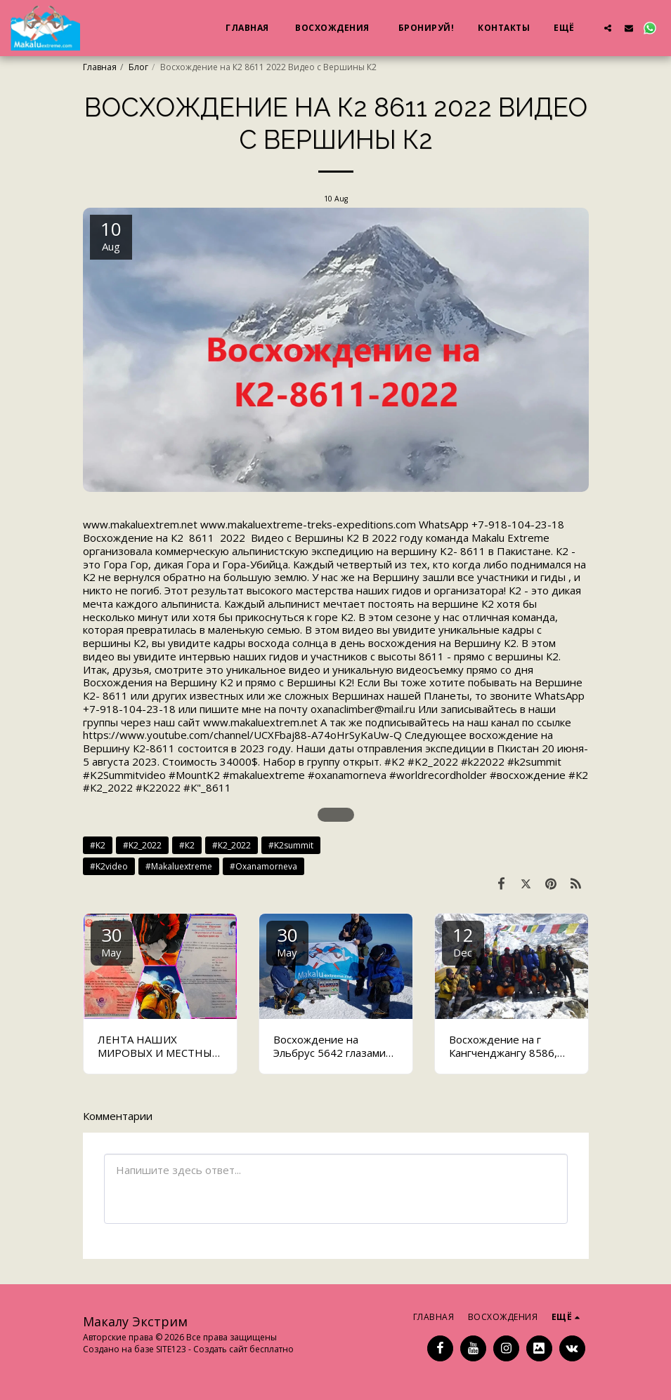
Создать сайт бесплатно (243, 1349)
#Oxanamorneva (263, 866)
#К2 (187, 845)
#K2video (109, 866)
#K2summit (290, 845)
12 (463, 940)
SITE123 (171, 1349)
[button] (608, 27)
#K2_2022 (142, 845)
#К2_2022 (231, 845)
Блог (138, 67)
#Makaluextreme (178, 866)
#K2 (97, 845)
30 (112, 940)
